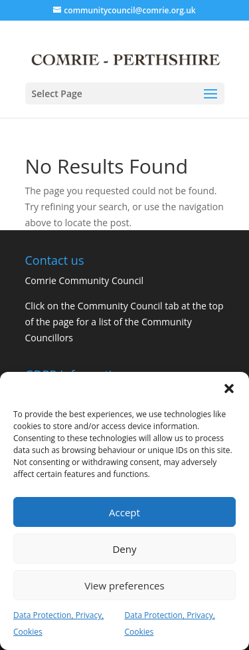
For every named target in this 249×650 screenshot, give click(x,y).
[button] (229, 388)
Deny (124, 549)
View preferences (124, 585)
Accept (124, 512)
